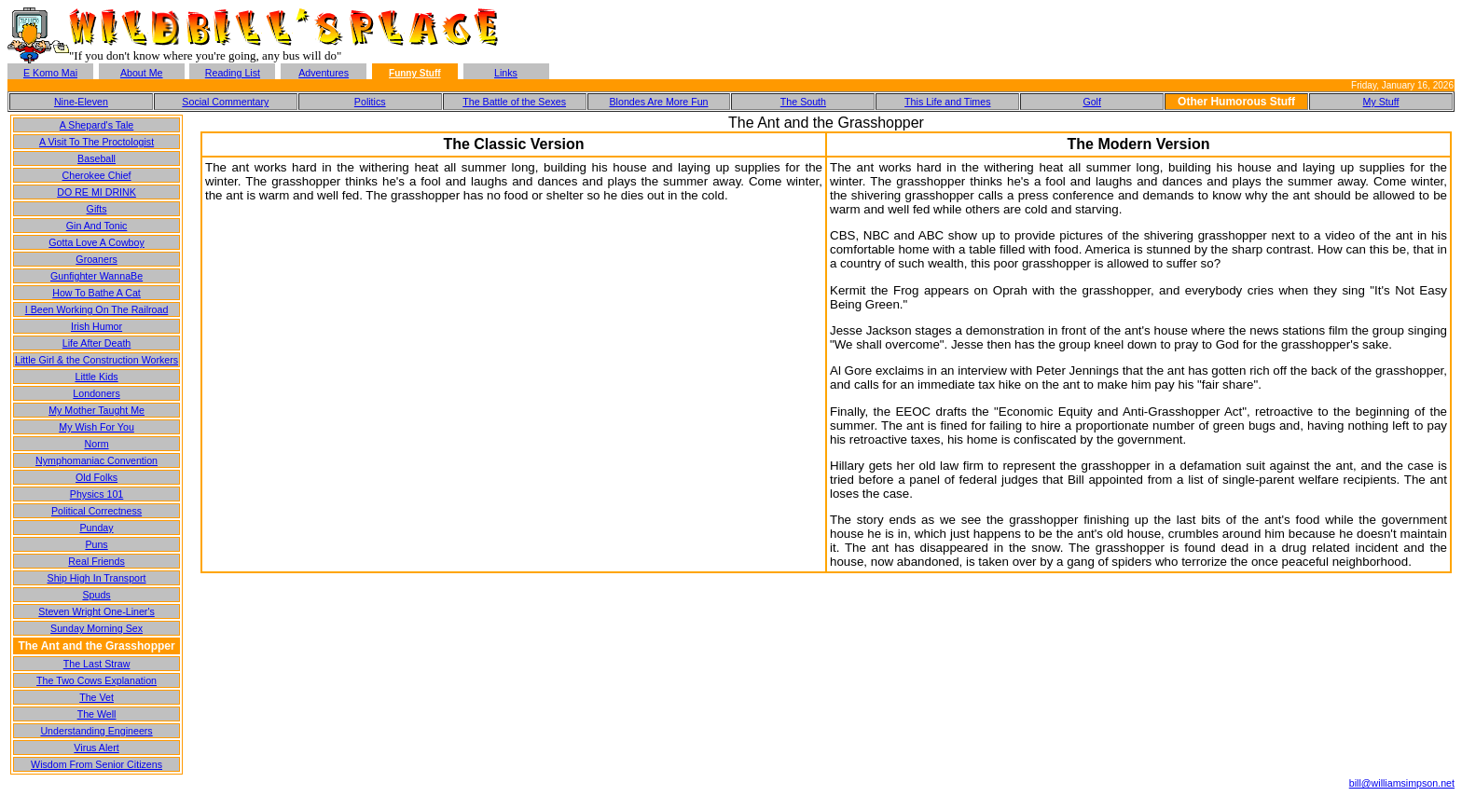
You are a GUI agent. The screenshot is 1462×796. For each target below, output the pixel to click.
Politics (370, 101)
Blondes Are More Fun (658, 101)
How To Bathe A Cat (96, 292)
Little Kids (96, 376)
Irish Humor (96, 326)
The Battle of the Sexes (514, 101)
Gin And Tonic (97, 225)
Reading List (232, 72)
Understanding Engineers (96, 730)
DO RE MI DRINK (96, 192)
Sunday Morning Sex (96, 628)
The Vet (96, 697)
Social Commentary (225, 101)
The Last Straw (97, 663)
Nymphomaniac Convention (96, 460)
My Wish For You (96, 426)
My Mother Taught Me (96, 410)
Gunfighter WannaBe (96, 275)
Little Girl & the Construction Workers (96, 359)
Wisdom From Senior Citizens (96, 764)
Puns (96, 544)
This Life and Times (947, 101)
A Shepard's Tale (96, 124)
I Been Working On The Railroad (97, 309)
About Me (141, 72)
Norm (97, 443)
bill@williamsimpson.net (1402, 783)
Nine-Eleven (81, 101)
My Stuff (1381, 101)
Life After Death (96, 343)
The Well (97, 714)
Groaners (96, 259)
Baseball (96, 158)
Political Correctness (96, 510)
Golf (1092, 101)
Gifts (97, 208)
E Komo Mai (50, 72)
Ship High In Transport (97, 577)
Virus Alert (96, 747)
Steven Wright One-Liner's (96, 611)
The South (803, 101)
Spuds (96, 594)
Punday (96, 527)
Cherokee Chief (96, 175)
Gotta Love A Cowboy (96, 242)
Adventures (323, 72)
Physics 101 (96, 494)
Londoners (96, 393)
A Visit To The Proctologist (96, 141)
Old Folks (96, 477)
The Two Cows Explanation (96, 680)
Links (505, 72)
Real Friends (96, 561)
